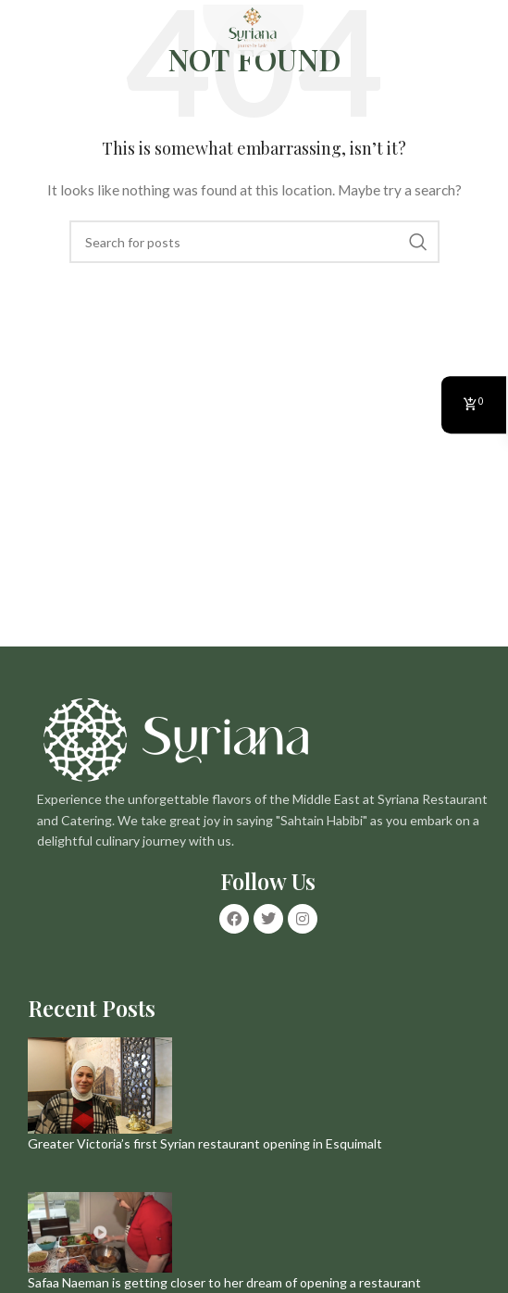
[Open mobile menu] (23, 32)
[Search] (254, 241)
